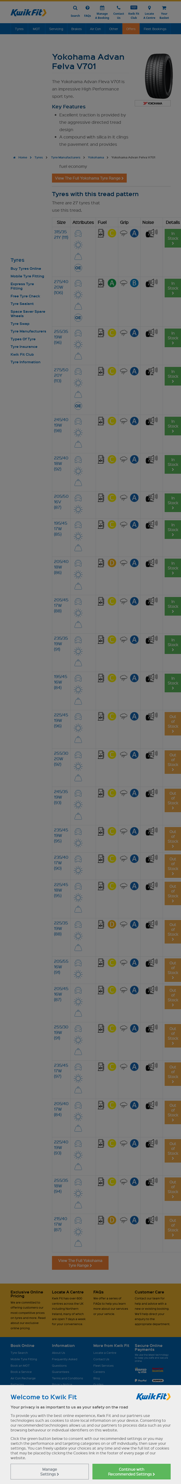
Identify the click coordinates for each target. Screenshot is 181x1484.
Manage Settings (49, 1471)
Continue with (131, 1471)
